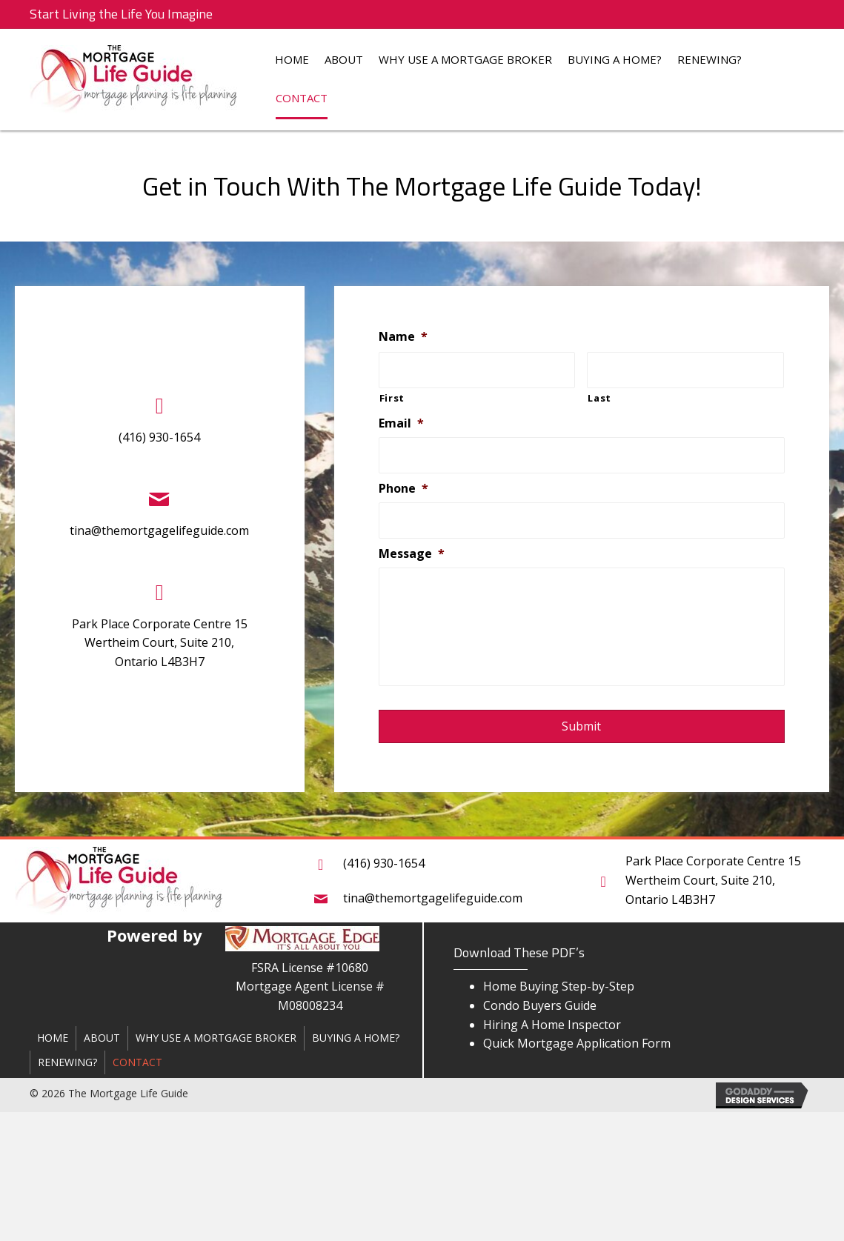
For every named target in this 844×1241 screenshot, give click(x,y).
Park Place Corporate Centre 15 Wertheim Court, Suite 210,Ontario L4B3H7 (158, 643)
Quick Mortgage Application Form (577, 1043)
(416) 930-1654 (158, 437)
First (394, 398)
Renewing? (709, 59)
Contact (302, 97)
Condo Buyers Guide (540, 1005)
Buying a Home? (615, 59)
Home (292, 59)
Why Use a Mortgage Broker (465, 59)
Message (414, 554)
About (344, 59)
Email (403, 423)
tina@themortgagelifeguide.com (157, 530)
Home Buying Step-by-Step (558, 986)
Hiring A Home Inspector (552, 1025)
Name (405, 337)
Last (602, 398)
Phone (406, 488)
